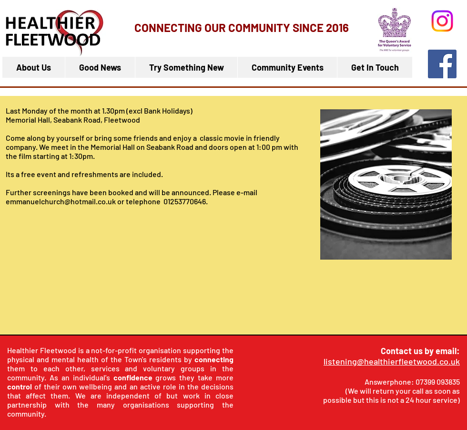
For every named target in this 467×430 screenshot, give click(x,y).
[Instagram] (442, 21)
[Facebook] (442, 64)
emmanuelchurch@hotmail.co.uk (61, 201)
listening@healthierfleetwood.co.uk (392, 361)
